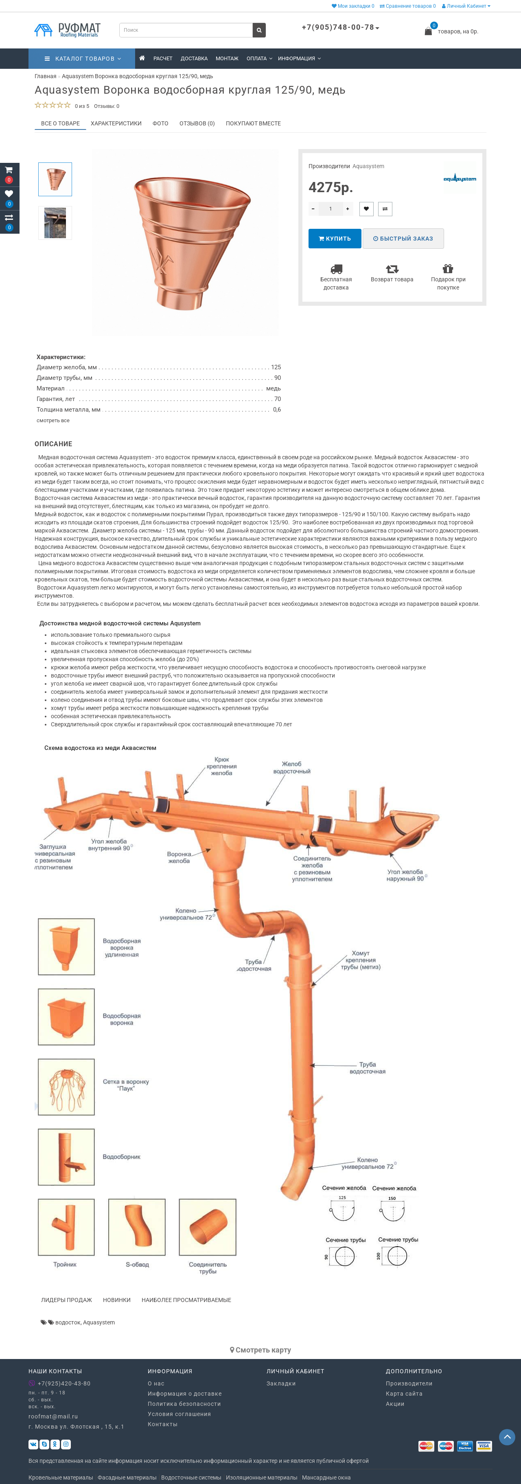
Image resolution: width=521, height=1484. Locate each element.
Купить (335, 238)
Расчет (163, 58)
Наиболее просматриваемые (186, 1300)
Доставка (194, 58)
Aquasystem (368, 166)
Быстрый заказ (403, 238)
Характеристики (116, 123)
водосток (68, 1322)
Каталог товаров (83, 58)
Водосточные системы (191, 1477)
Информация (299, 58)
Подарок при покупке (448, 277)
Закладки (281, 1383)
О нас (156, 1383)
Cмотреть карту (260, 1350)
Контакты (163, 1424)
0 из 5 (80, 106)
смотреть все (53, 420)
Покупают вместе (253, 123)
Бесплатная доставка (336, 277)
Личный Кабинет (466, 6)
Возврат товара (392, 273)
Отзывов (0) (197, 123)
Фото (161, 123)
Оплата (259, 58)
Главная (46, 76)
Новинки (117, 1300)
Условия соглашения (179, 1414)
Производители (409, 1383)
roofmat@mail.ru (53, 1416)
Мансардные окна (326, 1477)
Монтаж (227, 58)
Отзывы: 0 (106, 106)
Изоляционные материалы (262, 1477)
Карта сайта (404, 1393)
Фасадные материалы (127, 1477)
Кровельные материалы (60, 1477)
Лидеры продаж (66, 1300)
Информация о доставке (185, 1393)
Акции (395, 1404)
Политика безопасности (184, 1404)
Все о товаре (60, 123)
